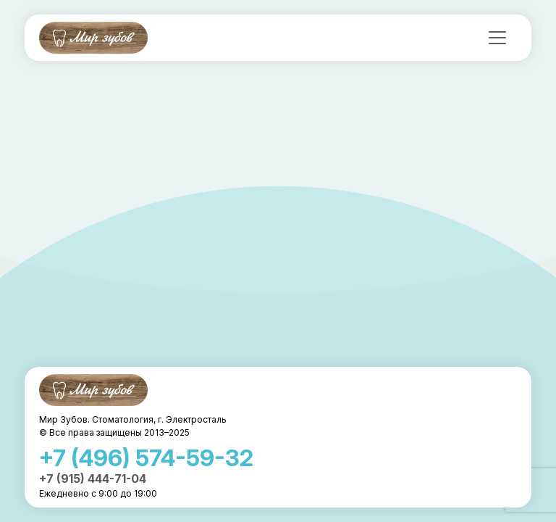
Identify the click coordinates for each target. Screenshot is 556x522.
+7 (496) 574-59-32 (146, 458)
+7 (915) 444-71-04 (92, 478)
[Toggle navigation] (497, 37)
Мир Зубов (93, 38)
